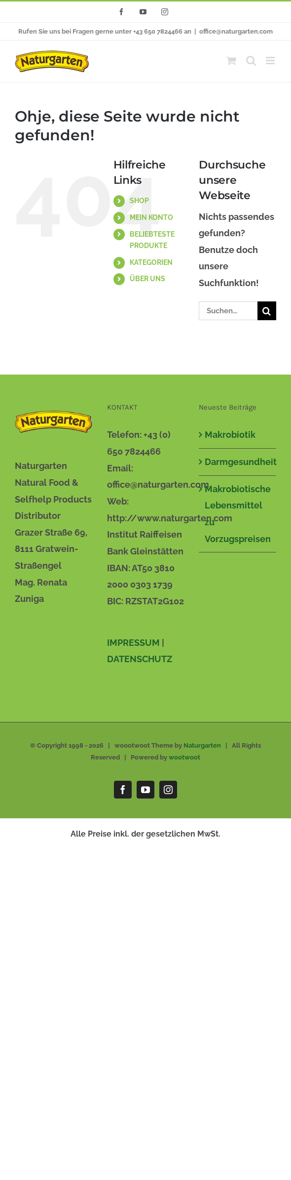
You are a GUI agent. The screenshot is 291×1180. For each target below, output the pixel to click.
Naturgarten (202, 745)
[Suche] (266, 310)
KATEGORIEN (151, 262)
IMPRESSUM (133, 642)
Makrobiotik (230, 434)
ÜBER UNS (147, 279)
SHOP (139, 201)
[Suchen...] (228, 310)
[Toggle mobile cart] (231, 60)
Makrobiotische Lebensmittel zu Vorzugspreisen (238, 514)
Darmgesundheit (238, 462)
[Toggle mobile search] (251, 60)
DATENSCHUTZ (139, 659)
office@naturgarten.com (236, 31)
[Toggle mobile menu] (271, 60)
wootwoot (184, 757)
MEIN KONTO (151, 217)
